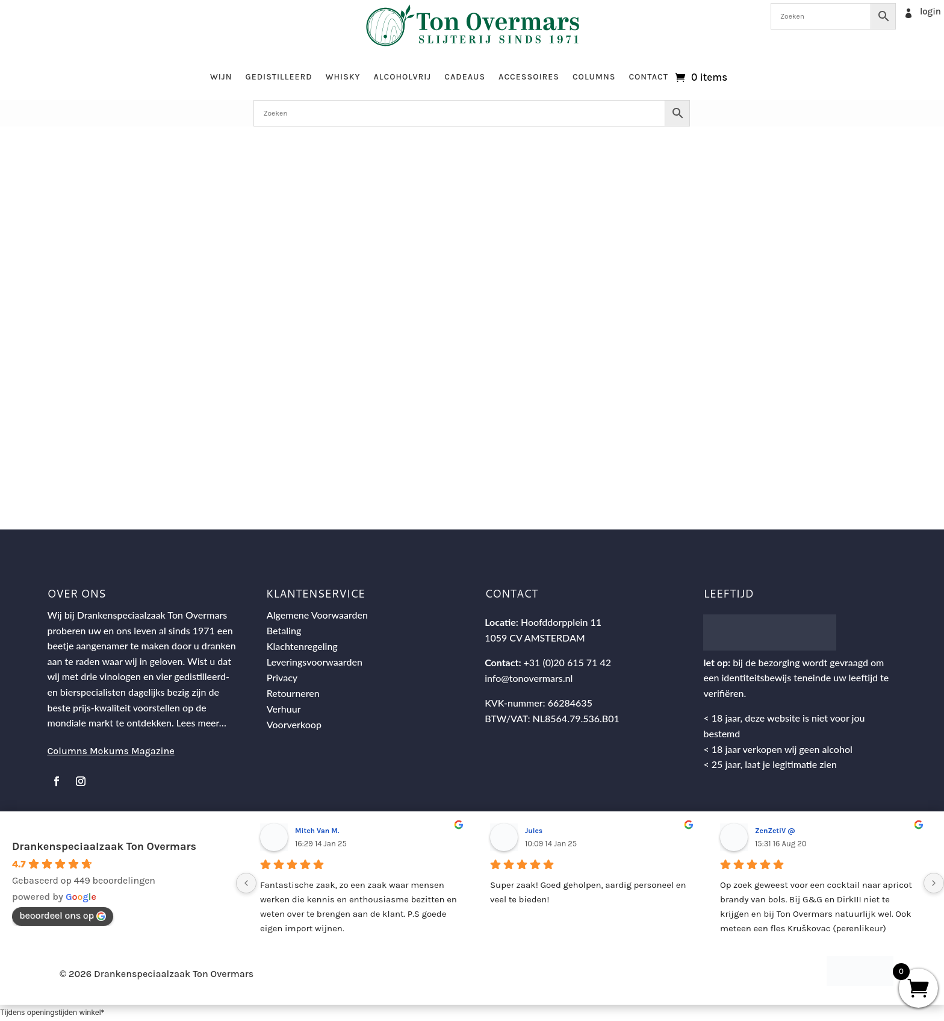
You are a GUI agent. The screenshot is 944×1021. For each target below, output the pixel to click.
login (930, 11)
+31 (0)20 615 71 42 (567, 663)
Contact (648, 77)
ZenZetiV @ (775, 832)
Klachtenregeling (302, 646)
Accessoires (528, 77)
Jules (533, 832)
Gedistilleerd (278, 77)
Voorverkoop (294, 725)
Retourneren (293, 693)
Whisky (343, 77)
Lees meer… (201, 723)
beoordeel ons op (62, 916)
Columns (594, 77)
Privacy (282, 678)
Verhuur (284, 709)
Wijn (221, 77)
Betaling (284, 631)
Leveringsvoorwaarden (314, 662)
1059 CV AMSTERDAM (535, 638)
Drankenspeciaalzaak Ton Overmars (104, 847)
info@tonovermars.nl (529, 678)
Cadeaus (464, 77)
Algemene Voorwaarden (317, 615)
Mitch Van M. (317, 832)
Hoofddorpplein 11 (561, 622)
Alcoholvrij (403, 77)
